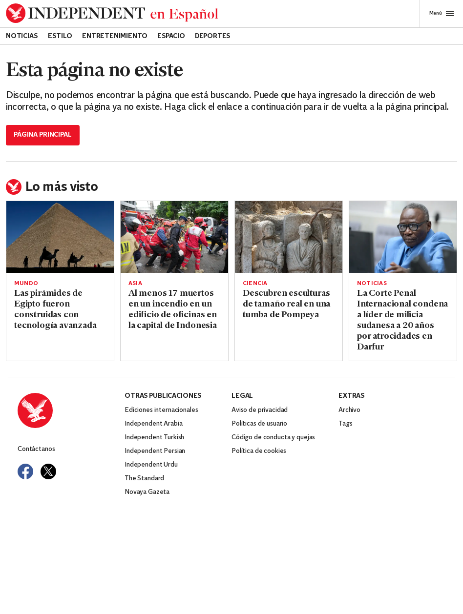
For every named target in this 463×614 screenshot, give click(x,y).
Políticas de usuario (259, 424)
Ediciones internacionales (161, 410)
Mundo (26, 284)
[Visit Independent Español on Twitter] (48, 471)
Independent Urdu (151, 465)
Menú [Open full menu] (441, 14)
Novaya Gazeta (147, 492)
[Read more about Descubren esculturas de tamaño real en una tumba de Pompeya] (288, 237)
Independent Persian (155, 451)
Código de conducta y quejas (273, 437)
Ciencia (255, 284)
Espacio (171, 36)
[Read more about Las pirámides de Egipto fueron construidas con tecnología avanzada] (60, 237)
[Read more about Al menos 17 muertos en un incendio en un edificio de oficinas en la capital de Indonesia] (174, 237)
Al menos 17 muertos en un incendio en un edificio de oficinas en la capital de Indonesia (172, 309)
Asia (135, 284)
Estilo (60, 36)
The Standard (144, 478)
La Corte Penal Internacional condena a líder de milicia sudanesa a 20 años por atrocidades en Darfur (402, 320)
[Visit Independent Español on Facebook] (25, 471)
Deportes (212, 36)
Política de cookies (259, 451)
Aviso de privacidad (260, 410)
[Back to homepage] (112, 13)
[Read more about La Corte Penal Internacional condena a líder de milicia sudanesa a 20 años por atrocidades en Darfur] (403, 237)
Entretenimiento (114, 36)
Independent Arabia (153, 424)
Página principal (43, 135)
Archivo (349, 410)
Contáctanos (36, 449)
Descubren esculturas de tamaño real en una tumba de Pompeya (286, 304)
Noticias (21, 36)
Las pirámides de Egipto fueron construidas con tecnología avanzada (55, 309)
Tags (345, 424)
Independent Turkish (154, 437)
